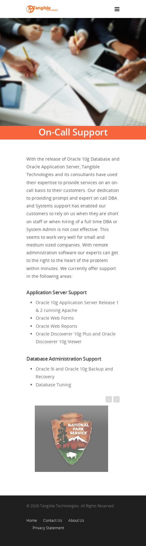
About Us (76, 520)
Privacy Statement (48, 527)
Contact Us (52, 520)
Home (31, 520)
